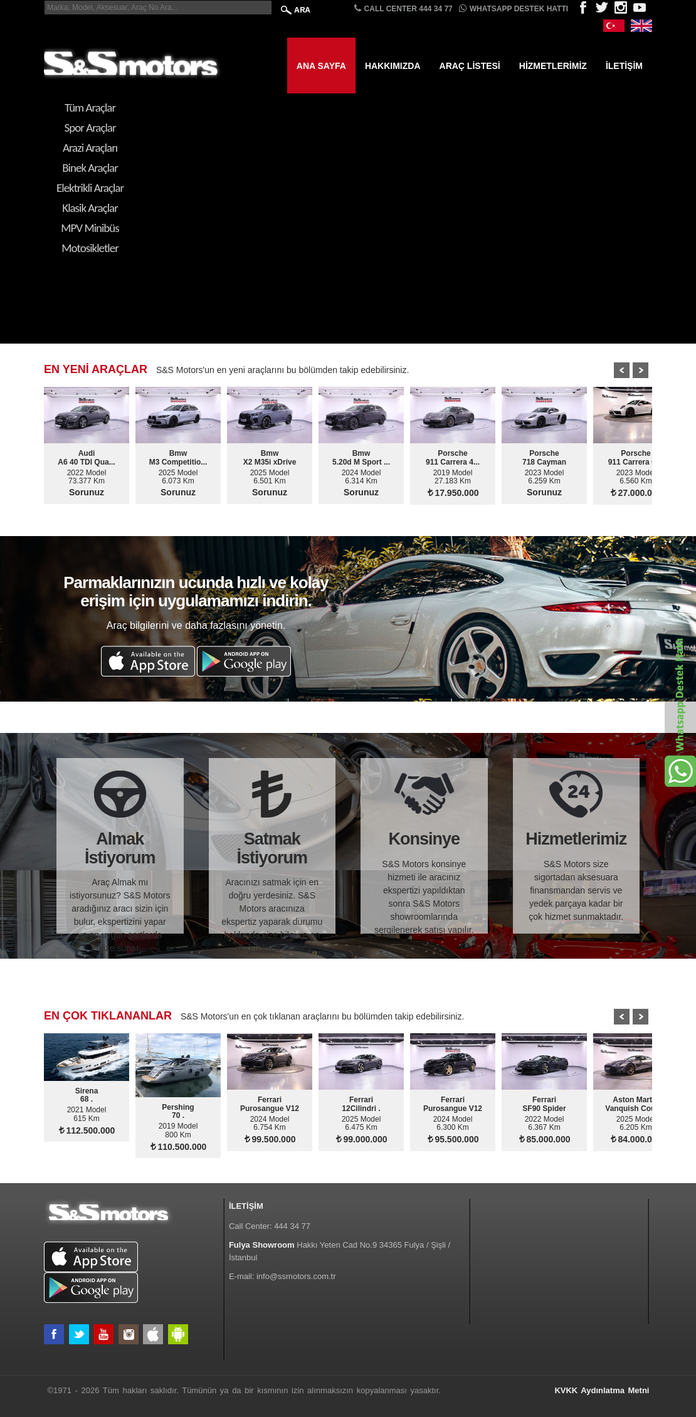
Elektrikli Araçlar (90, 188)
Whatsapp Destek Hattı (513, 8)
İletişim (624, 66)
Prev (622, 370)
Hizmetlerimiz (553, 66)
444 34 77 (292, 1226)
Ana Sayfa (321, 66)
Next (640, 370)
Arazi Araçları (90, 147)
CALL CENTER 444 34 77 (403, 8)
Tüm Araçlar (90, 107)
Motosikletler (89, 248)
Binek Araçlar (90, 168)
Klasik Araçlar (90, 208)
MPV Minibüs (90, 228)
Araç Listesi (470, 66)
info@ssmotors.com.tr (296, 1276)
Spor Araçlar (89, 127)
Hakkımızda (393, 66)
